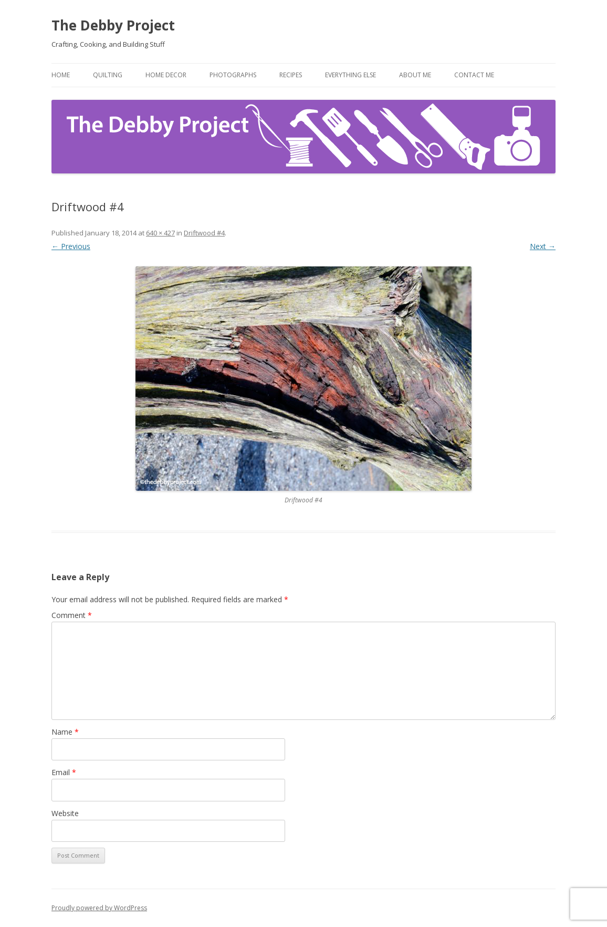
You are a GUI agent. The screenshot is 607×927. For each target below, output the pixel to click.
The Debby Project (113, 25)
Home (60, 74)
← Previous (70, 246)
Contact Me (474, 74)
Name (65, 732)
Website (65, 813)
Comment (71, 615)
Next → (543, 246)
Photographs (233, 74)
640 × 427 (160, 233)
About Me (415, 74)
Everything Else (350, 74)
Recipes (290, 74)
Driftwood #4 (204, 233)
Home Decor (165, 74)
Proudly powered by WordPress (99, 907)
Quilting (107, 74)
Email (63, 772)
